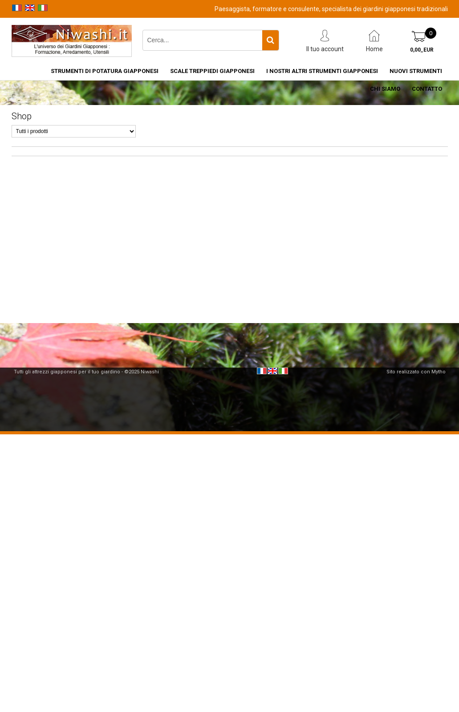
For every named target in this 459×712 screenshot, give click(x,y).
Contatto (427, 88)
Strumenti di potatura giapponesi (104, 71)
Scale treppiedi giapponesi (212, 71)
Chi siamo (385, 88)
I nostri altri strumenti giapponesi (322, 71)
